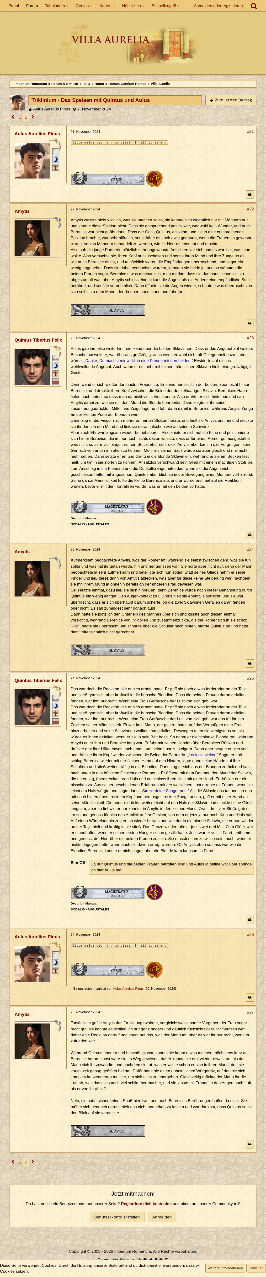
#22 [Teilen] (250, 209)
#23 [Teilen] (250, 338)
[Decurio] (55, 357)
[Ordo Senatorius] (55, 381)
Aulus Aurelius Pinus (51, 109)
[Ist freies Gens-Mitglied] (55, 167)
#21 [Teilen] (250, 131)
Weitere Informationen (225, 1268)
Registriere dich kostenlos (146, 1204)
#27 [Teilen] (250, 1012)
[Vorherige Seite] (13, 117)
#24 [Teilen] (250, 549)
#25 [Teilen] (250, 678)
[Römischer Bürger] (55, 151)
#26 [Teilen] (250, 934)
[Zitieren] (250, 194)
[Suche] (253, 6)
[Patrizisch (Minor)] (55, 159)
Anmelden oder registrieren (218, 6)
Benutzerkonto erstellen (117, 1217)
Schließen (256, 1268)
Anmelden (162, 1217)
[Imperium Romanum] (133, 45)
